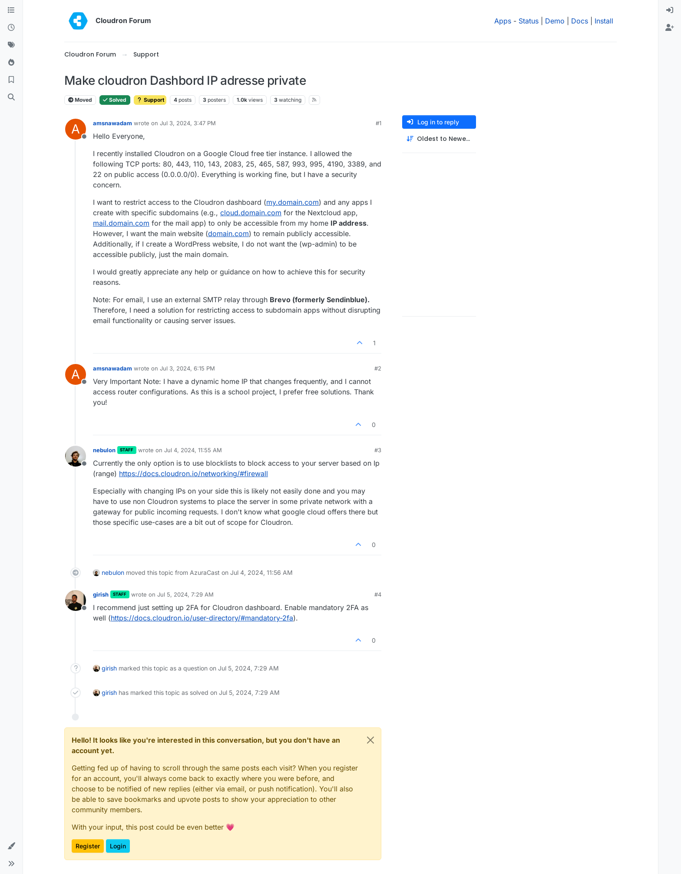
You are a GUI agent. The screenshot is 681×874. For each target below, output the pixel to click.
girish (101, 594)
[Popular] (11, 63)
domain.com (228, 233)
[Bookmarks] (11, 80)
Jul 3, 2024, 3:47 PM (188, 123)
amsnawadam (112, 123)
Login (118, 846)
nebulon (104, 450)
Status (529, 21)
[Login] (670, 10)
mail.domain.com (121, 223)
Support (150, 100)
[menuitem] (670, 10)
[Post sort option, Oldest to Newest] (439, 139)
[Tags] (11, 45)
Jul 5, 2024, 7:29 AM (185, 594)
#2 (377, 368)
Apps (502, 21)
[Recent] (11, 28)
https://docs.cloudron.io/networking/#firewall (193, 473)
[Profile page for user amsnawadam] (75, 129)
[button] (11, 846)
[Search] (11, 97)
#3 (377, 450)
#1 (378, 123)
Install (604, 21)
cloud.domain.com (250, 212)
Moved (80, 100)
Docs (579, 21)
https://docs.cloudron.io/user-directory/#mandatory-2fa (202, 618)
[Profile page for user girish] (75, 600)
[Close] (370, 740)
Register (88, 846)
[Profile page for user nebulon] (75, 456)
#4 (377, 594)
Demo (555, 21)
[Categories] (11, 10)
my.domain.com (292, 202)
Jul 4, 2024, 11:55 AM (193, 450)
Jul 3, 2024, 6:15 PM (187, 368)
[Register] (670, 28)
